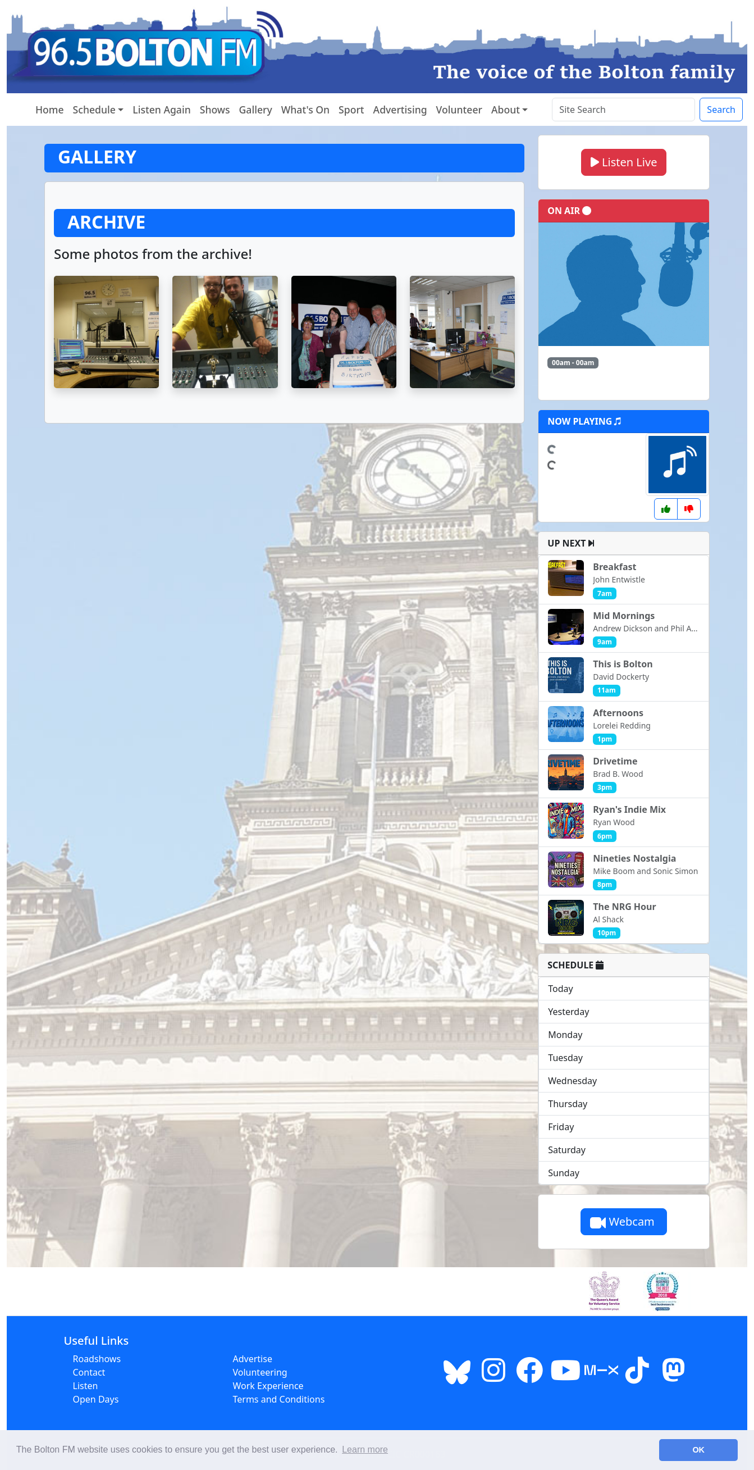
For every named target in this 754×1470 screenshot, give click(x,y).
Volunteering (260, 1372)
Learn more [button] (365, 1449)
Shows (215, 109)
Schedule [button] (94, 109)
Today (560, 988)
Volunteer (459, 109)
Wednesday (572, 1081)
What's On (305, 109)
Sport (351, 109)
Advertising (400, 109)
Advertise (252, 1359)
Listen (85, 1386)
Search (721, 109)
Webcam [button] (623, 1221)
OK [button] (698, 1449)
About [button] (505, 109)
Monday (565, 1034)
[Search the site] (623, 109)
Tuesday (565, 1058)
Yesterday (568, 1011)
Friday (561, 1127)
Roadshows (97, 1359)
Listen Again (161, 109)
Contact (89, 1372)
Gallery (255, 109)
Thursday (567, 1104)
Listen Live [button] (624, 162)
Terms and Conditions (279, 1399)
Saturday (567, 1150)
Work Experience (268, 1386)
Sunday (563, 1173)
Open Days (96, 1399)
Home (49, 109)
